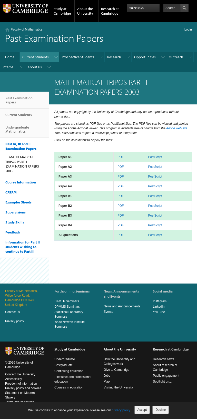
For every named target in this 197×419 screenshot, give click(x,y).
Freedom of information (21, 383)
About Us (34, 67)
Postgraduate (63, 365)
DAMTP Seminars (66, 301)
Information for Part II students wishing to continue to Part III (22, 247)
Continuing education (68, 371)
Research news (163, 359)
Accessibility (13, 379)
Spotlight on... (162, 381)
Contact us (12, 312)
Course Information (20, 182)
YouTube (159, 312)
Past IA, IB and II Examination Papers (20, 146)
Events (108, 312)
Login (188, 29)
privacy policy (121, 410)
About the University (85, 11)
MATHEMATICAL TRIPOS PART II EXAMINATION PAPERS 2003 (22, 164)
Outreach (176, 57)
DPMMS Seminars (67, 306)
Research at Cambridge (110, 11)
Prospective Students (78, 57)
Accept (142, 410)
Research (114, 57)
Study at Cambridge (62, 11)
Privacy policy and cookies (23, 388)
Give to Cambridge (116, 370)
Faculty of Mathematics (26, 29)
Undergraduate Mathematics (17, 131)
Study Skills (14, 222)
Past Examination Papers (19, 102)
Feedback (12, 232)
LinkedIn (158, 306)
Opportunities (145, 57)
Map (107, 381)
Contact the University (20, 374)
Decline (160, 410)
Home (9, 57)
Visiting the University (118, 387)
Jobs (107, 375)
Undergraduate (64, 359)
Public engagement (166, 375)
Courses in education (68, 387)
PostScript (155, 157)
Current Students (35, 57)
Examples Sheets (18, 202)
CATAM (11, 192)
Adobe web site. (177, 128)
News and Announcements (122, 306)
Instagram (159, 301)
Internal (8, 67)
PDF (120, 157)
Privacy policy (14, 321)
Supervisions (15, 212)
